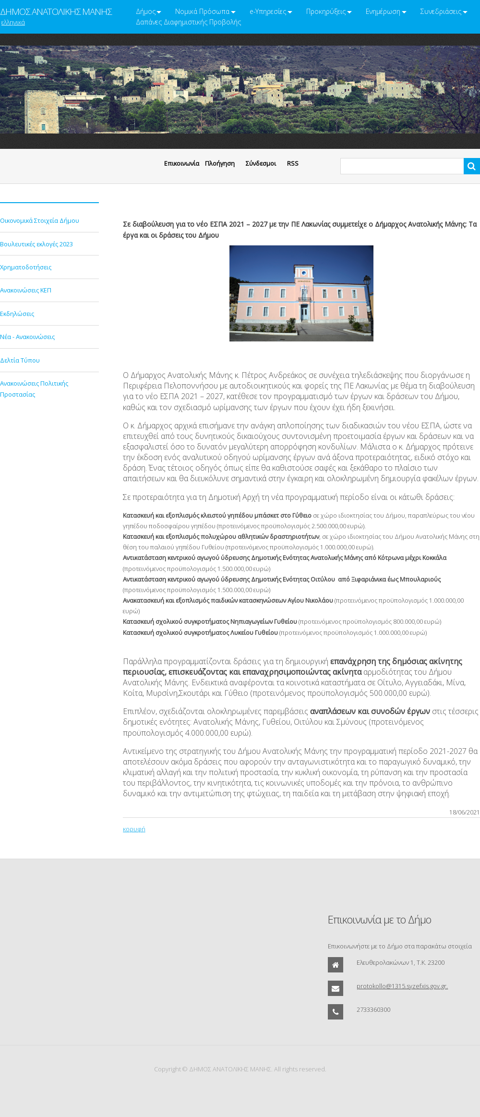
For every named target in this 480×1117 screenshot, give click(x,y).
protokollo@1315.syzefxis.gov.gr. (402, 986)
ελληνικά (13, 22)
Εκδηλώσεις (17, 313)
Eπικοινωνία (181, 163)
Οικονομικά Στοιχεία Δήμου (39, 220)
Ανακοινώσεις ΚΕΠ (25, 290)
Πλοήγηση (220, 163)
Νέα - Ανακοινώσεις (27, 336)
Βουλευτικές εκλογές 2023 (36, 244)
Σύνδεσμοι (261, 163)
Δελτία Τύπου (20, 360)
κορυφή (134, 829)
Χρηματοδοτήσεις (25, 267)
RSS (293, 163)
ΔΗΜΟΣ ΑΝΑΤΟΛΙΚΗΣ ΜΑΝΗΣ (55, 11)
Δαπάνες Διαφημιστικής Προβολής (188, 21)
